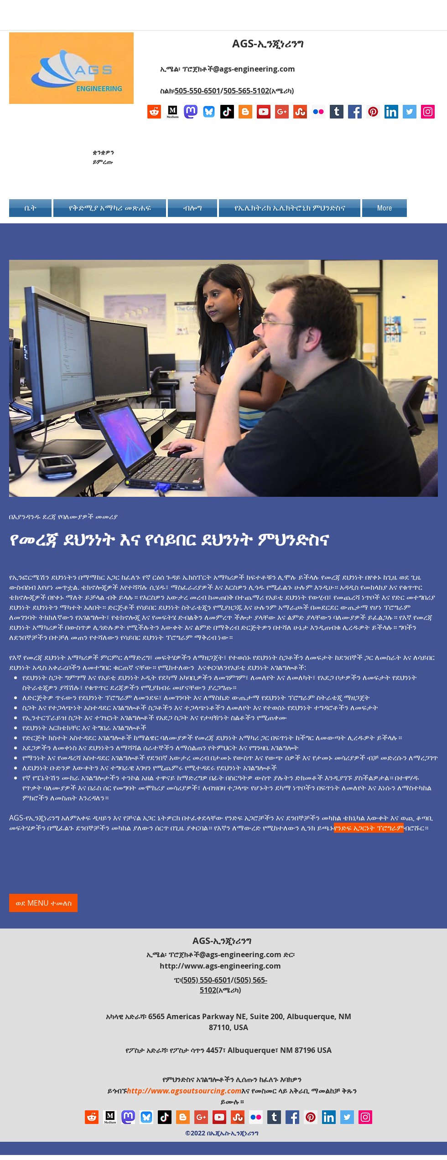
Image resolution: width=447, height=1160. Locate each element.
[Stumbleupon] (300, 112)
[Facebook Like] (378, 160)
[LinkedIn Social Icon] (391, 112)
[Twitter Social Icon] (409, 112)
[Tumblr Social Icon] (336, 112)
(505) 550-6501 (206, 980)
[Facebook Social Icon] (355, 112)
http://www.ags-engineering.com (220, 966)
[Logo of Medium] (172, 112)
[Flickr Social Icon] (318, 112)
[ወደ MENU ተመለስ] (43, 903)
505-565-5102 (246, 91)
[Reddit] (154, 112)
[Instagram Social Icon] (428, 112)
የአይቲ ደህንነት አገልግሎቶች (266, 667)
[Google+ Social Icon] (282, 112)
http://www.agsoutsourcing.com (184, 1091)
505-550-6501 (197, 91)
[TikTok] (227, 112)
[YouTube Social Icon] (263, 112)
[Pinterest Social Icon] (373, 112)
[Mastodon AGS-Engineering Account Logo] (191, 112)
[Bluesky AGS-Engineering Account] (209, 112)
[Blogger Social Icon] (245, 112)
